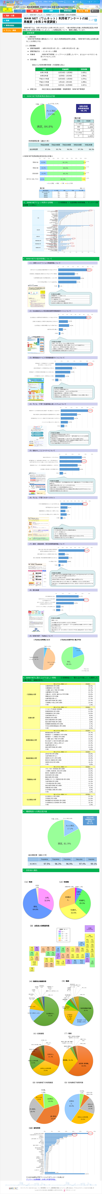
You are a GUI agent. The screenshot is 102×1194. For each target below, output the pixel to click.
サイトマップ (24, 1188)
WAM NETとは (32, 1188)
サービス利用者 (58, 1)
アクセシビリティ (78, 1188)
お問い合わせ (69, 1188)
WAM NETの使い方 (89, 1188)
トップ (26, 15)
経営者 (36, 1)
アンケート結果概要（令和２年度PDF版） (41, 1179)
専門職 (51, 1)
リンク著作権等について (44, 1188)
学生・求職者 (43, 1)
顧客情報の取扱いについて (57, 1188)
